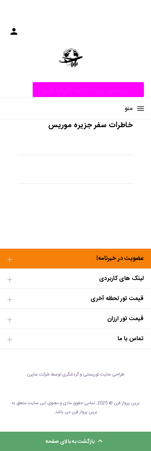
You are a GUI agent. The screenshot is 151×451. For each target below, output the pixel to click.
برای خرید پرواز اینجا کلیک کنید (88, 90)
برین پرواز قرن (126, 403)
